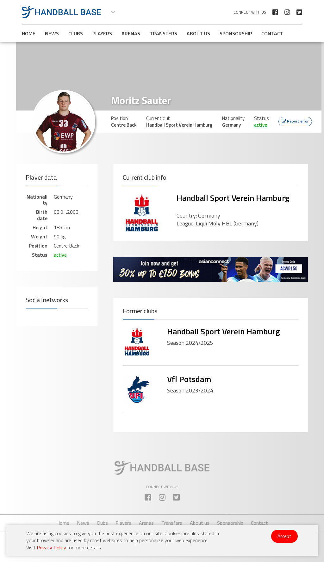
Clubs (75, 33)
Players (102, 33)
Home (28, 33)
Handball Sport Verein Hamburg (233, 198)
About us (198, 33)
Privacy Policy (51, 547)
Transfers (163, 33)
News (52, 33)
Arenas (131, 33)
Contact (272, 33)
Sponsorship (236, 33)
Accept (284, 536)
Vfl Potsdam (189, 379)
